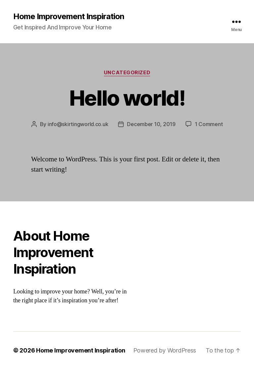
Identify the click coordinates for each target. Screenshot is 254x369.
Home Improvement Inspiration (68, 16)
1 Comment (209, 124)
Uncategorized (127, 73)
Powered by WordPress (164, 350)
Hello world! (127, 98)
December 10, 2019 (151, 124)
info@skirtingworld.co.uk (78, 124)
